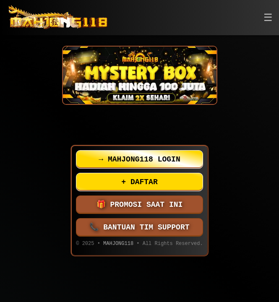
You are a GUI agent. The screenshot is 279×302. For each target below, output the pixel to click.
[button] (268, 18)
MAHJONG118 (118, 244)
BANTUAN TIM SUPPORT (140, 227)
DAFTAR (139, 182)
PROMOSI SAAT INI (139, 205)
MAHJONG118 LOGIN (139, 159)
